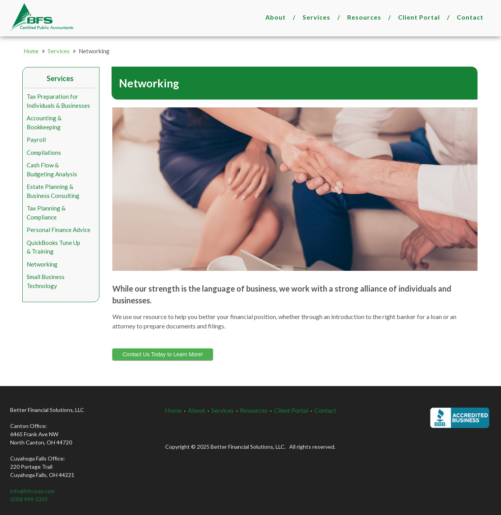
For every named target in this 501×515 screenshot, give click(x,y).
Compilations (44, 152)
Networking (42, 264)
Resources (364, 17)
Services (316, 17)
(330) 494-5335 (29, 499)
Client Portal (419, 17)
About (275, 17)
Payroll (36, 139)
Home (31, 50)
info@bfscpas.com (32, 491)
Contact (470, 17)
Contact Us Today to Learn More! (163, 354)
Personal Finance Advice (58, 229)
